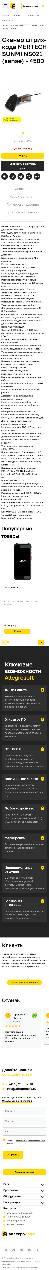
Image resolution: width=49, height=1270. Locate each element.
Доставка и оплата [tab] (22, 212)
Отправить (13, 1154)
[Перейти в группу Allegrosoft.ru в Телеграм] (6, 1250)
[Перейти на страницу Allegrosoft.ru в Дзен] (37, 1250)
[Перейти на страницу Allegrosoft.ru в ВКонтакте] (21, 1250)
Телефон (9, 1121)
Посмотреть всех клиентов (25, 982)
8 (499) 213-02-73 (19, 1084)
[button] (4, 642)
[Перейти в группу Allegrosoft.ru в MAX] (14, 1250)
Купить (23, 155)
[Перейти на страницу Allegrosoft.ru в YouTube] (29, 1250)
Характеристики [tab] (23, 196)
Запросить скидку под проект (23, 166)
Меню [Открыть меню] (5, 5)
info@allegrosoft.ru (21, 1089)
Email (8, 1131)
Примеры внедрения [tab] (22, 204)
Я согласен (26, 1142)
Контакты (9, 1208)
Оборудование (12, 1196)
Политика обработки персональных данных (20, 1267)
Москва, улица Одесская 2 (17, 1101)
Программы (10, 1190)
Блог (6, 1184)
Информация (11, 1202)
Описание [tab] (22, 189)
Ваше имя (10, 1110)
